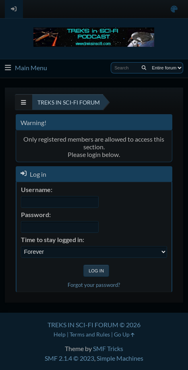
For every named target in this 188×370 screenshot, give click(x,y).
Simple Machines (120, 358)
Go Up (124, 334)
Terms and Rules (90, 334)
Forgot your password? (94, 285)
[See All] (23, 102)
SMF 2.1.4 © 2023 (69, 358)
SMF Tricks (108, 348)
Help (60, 334)
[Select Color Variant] (174, 9)
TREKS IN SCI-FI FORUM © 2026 (94, 324)
